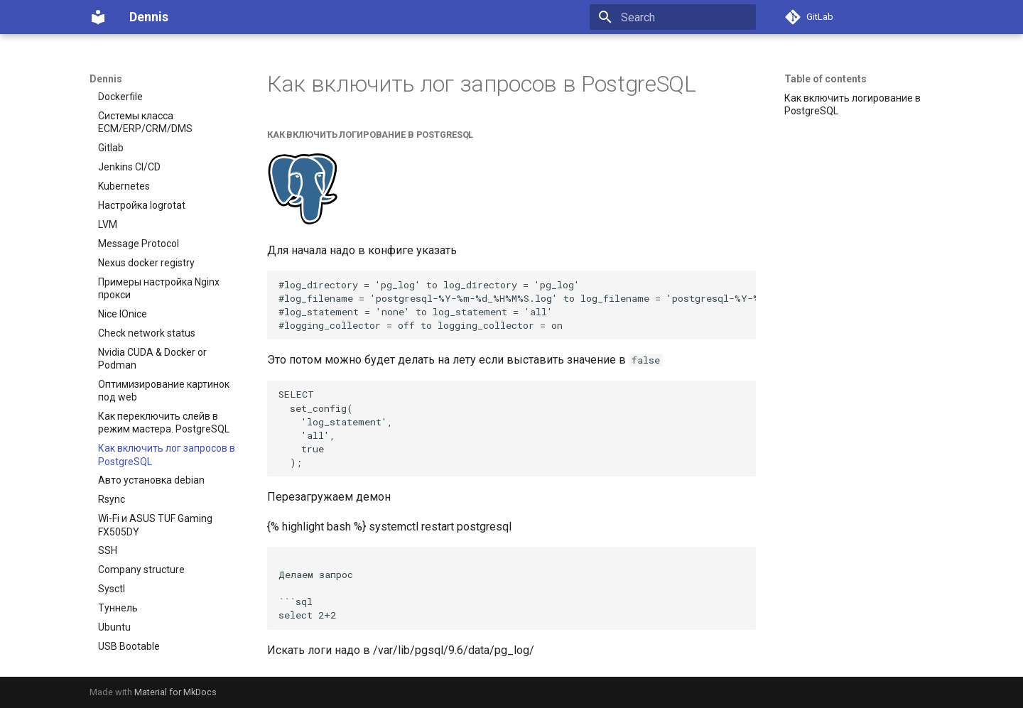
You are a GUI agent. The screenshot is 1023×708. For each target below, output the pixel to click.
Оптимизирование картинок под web (163, 359)
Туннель (118, 576)
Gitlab (111, 116)
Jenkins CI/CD (129, 135)
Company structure (141, 538)
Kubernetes (124, 154)
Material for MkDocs (175, 692)
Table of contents (825, 79)
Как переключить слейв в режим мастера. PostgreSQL (163, 391)
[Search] (673, 17)
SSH (107, 519)
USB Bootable (129, 615)
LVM (107, 193)
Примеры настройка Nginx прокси (159, 257)
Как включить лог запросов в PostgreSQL (166, 423)
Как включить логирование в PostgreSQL (852, 104)
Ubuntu (114, 595)
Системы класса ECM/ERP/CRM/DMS (145, 91)
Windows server (133, 634)
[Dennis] (98, 17)
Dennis (106, 79)
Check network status (146, 301)
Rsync (111, 468)
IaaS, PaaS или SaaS (145, 653)
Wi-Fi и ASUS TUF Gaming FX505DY (155, 493)
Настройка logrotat (141, 174)
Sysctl (111, 557)
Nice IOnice (122, 282)
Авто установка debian (151, 448)
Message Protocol (138, 212)
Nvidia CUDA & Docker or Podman (152, 327)
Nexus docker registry (146, 231)
